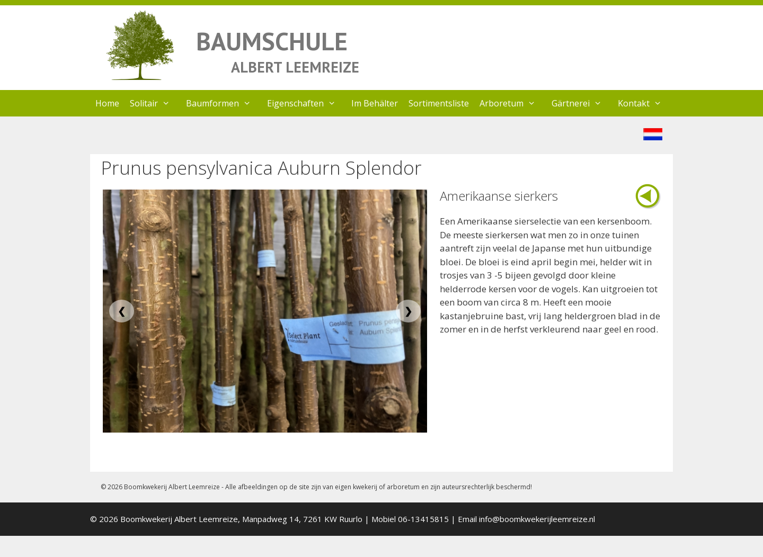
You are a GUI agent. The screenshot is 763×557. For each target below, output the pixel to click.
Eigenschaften (307, 103)
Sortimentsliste (439, 103)
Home (107, 103)
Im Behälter (374, 103)
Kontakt (645, 103)
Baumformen (224, 103)
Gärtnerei (582, 103)
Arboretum (513, 103)
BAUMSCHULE (272, 41)
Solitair (155, 103)
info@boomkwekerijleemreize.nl (537, 519)
